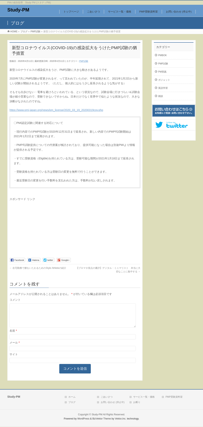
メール (15, 347)
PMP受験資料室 (174, 397)
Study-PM (18, 9)
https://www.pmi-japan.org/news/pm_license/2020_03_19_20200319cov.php (56, 110)
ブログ (72, 402)
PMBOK (162, 55)
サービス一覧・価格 (144, 397)
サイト (14, 359)
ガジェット (164, 80)
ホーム (72, 397)
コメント (15, 299)
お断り (136, 402)
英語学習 (163, 88)
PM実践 (162, 71)
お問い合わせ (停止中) (112, 402)
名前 (13, 335)
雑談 (160, 96)
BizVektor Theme (101, 418)
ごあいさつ (107, 397)
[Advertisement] (43, 229)
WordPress (83, 418)
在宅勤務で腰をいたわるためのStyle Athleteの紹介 (38, 268)
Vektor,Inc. (120, 418)
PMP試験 (83, 61)
